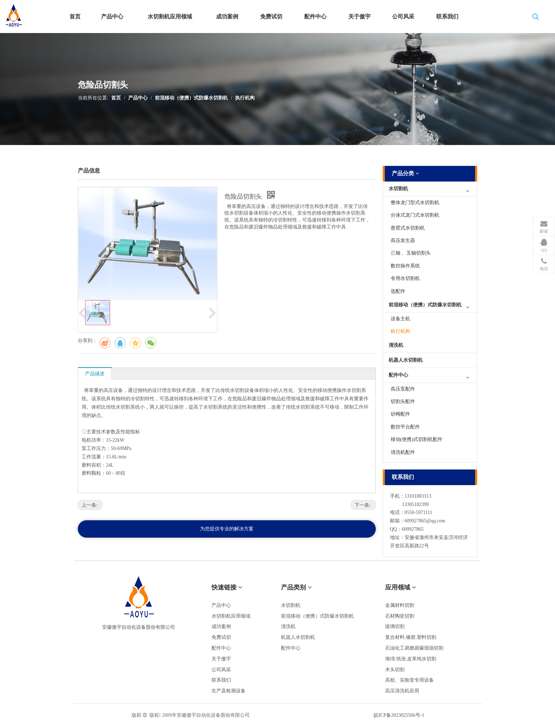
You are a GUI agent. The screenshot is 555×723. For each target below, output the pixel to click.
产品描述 (95, 373)
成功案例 (221, 626)
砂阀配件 (400, 414)
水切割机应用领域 (231, 616)
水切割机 (398, 188)
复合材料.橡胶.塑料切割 (410, 637)
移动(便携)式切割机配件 (416, 439)
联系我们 (221, 680)
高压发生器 (403, 240)
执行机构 (245, 98)
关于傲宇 (221, 658)
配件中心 (398, 375)
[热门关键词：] (535, 18)
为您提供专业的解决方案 (227, 528)
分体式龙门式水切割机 (415, 215)
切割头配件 (403, 401)
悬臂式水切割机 (408, 228)
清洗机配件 (403, 452)
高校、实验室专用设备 (409, 680)
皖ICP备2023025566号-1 (399, 715)
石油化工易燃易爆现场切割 (414, 648)
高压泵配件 (403, 389)
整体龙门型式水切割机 (415, 202)
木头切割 (395, 669)
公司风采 (221, 669)
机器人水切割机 (406, 360)
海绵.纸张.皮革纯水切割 (410, 658)
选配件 (398, 291)
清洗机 (396, 345)
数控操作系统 (405, 265)
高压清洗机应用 (402, 690)
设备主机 (400, 318)
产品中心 (138, 98)
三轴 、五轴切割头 (411, 253)
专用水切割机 (405, 278)
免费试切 (221, 637)
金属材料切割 (399, 605)
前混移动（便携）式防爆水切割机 (191, 98)
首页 (116, 98)
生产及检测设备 (229, 690)
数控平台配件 (405, 426)
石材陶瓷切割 (399, 616)
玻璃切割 (395, 626)
